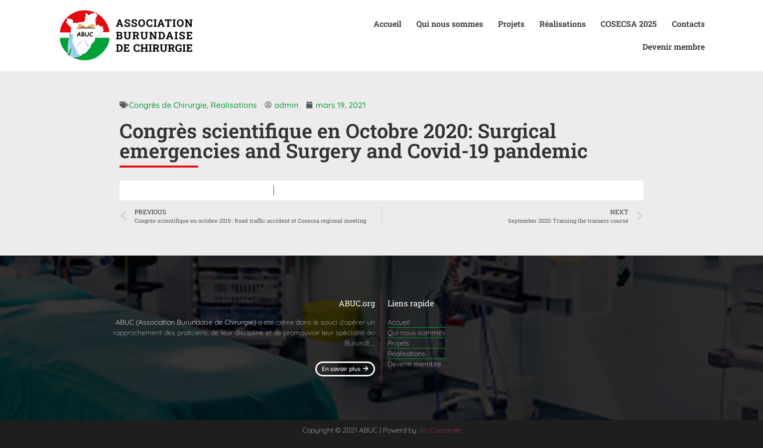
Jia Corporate (439, 430)
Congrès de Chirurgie (168, 105)
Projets (511, 23)
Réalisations (562, 23)
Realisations (234, 105)
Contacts (688, 23)
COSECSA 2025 (629, 23)
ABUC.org (357, 303)
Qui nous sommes (449, 23)
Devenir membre (673, 46)
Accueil (387, 23)
